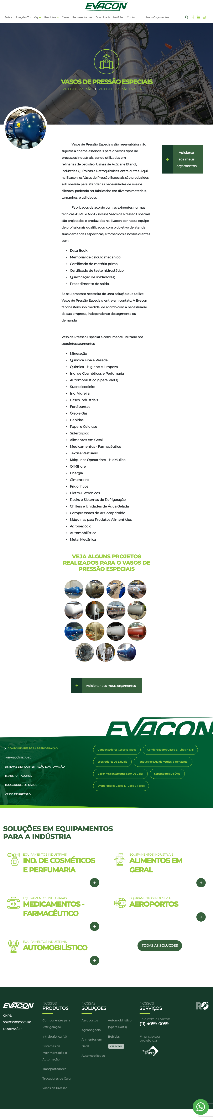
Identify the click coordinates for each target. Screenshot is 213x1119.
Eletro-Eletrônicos (85, 493)
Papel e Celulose (83, 427)
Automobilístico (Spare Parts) (94, 380)
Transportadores (16, 781)
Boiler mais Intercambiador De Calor (120, 773)
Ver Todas (116, 1056)
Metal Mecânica (83, 540)
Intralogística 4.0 (16, 759)
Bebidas (76, 420)
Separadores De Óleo (167, 773)
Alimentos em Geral (86, 440)
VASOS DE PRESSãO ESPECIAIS (121, 89)
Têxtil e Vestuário (84, 453)
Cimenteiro (79, 480)
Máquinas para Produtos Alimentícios (101, 520)
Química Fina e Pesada (89, 360)
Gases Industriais (84, 400)
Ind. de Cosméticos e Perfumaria (97, 373)
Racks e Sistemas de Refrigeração (98, 500)
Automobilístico (83, 533)
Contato (132, 17)
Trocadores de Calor (19, 792)
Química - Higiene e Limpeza (94, 367)
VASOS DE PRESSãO (77, 89)
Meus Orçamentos (157, 17)
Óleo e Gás (78, 413)
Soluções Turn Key (26, 17)
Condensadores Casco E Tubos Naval (170, 749)
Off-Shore (78, 466)
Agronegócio (80, 526)
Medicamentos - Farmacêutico (95, 447)
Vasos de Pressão (16, 803)
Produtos (50, 17)
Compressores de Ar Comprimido (97, 513)
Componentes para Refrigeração (33, 749)
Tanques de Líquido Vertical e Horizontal (163, 761)
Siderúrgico (79, 433)
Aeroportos (90, 1030)
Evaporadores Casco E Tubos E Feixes (121, 785)
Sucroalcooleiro (82, 387)
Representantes (82, 17)
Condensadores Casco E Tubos (117, 749)
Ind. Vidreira (79, 393)
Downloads (102, 17)
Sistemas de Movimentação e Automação (33, 770)
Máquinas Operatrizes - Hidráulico (97, 460)
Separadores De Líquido (112, 761)
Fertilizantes (80, 407)
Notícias (118, 17)
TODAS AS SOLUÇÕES (160, 955)
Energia (76, 473)
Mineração (78, 354)
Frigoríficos (79, 486)
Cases (65, 17)
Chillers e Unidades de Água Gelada (99, 506)
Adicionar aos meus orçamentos (111, 686)
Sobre (8, 17)
